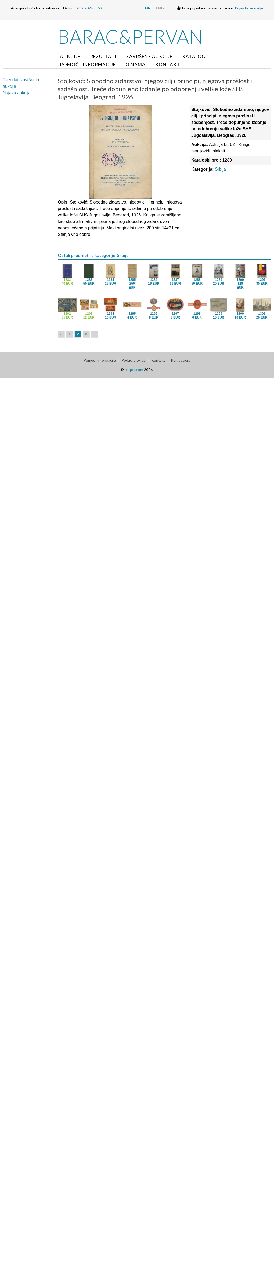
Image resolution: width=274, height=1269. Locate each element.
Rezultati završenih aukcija (21, 83)
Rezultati (103, 56)
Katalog (194, 56)
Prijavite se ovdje (249, 8)
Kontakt (167, 64)
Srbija (220, 169)
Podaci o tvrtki (133, 360)
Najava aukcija (17, 92)
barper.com (134, 369)
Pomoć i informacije (88, 64)
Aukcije (70, 56)
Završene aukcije (149, 56)
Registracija (180, 360)
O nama (135, 64)
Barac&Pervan (130, 36)
